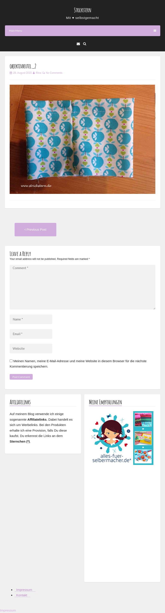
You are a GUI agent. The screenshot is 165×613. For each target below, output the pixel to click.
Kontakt (21, 595)
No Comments (54, 72)
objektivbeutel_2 (23, 66)
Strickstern (82, 10)
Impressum (24, 590)
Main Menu (82, 30)
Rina (38, 72)
